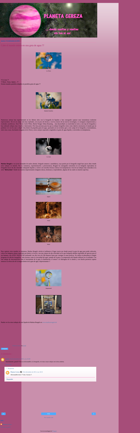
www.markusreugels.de (49, 322)
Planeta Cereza (15, 372)
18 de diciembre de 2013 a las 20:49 (20, 359)
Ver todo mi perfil (5, 427)
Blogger (54, 431)
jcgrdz (7, 359)
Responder (9, 364)
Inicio (48, 413)
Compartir (4, 348)
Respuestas (11, 368)
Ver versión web (48, 417)
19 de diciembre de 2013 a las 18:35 (32, 372)
